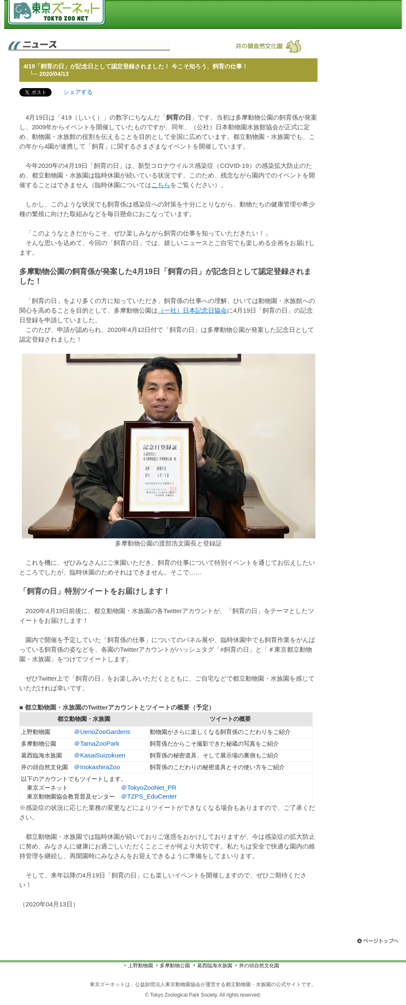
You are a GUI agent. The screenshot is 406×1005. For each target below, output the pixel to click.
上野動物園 (140, 965)
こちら (160, 184)
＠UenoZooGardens (102, 731)
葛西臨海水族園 (214, 965)
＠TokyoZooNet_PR (149, 787)
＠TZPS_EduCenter (149, 796)
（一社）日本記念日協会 (192, 310)
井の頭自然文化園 (259, 965)
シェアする (78, 92)
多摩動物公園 (175, 965)
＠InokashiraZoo (97, 766)
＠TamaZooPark (96, 743)
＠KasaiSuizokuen (99, 755)
